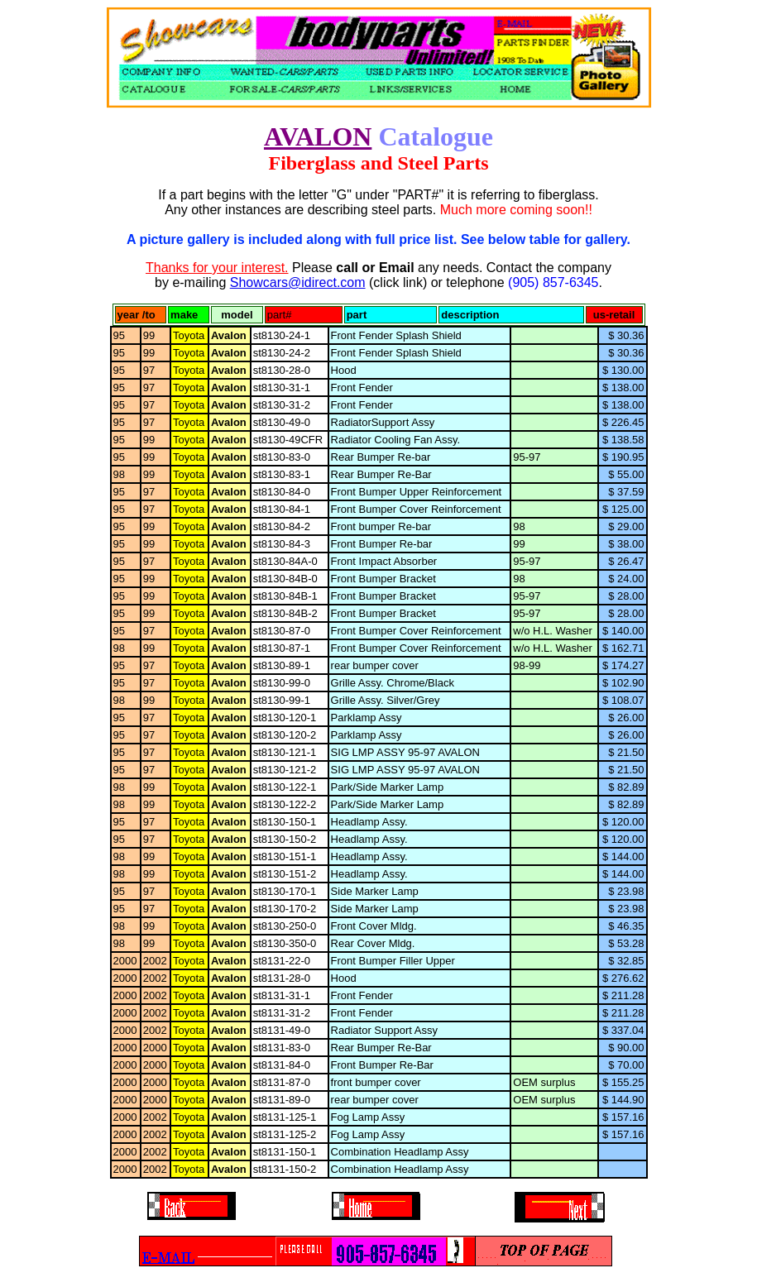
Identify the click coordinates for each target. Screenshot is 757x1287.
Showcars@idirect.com (298, 282)
